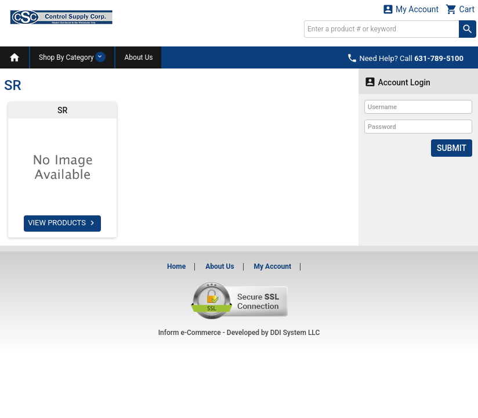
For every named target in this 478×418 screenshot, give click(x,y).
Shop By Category (72, 57)
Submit (451, 148)
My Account (410, 9)
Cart (460, 9)
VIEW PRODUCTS (62, 223)
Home (176, 266)
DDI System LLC (295, 333)
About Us (138, 57)
